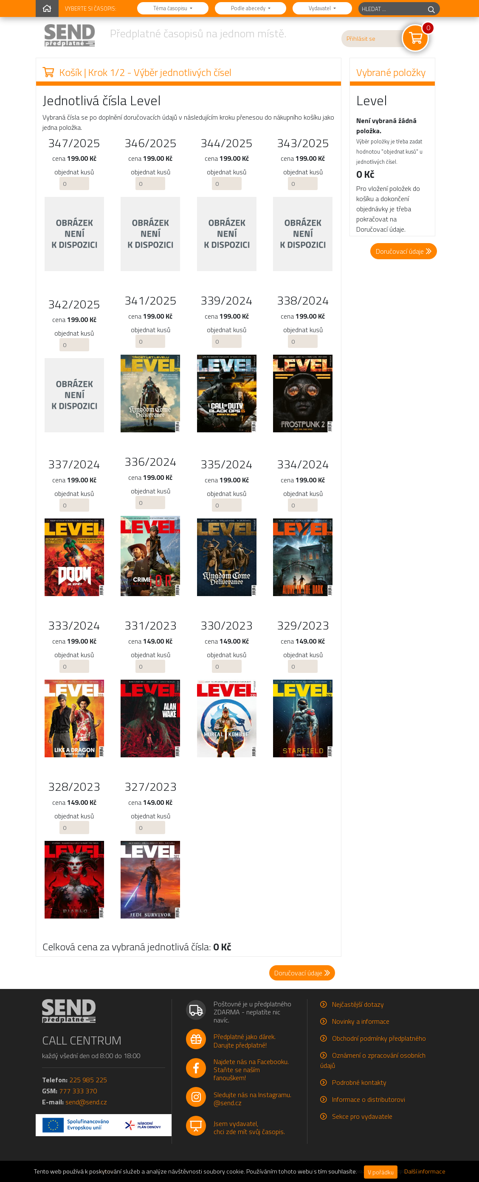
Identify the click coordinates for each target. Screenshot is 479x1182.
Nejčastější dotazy (358, 1004)
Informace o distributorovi (368, 1099)
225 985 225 (88, 1080)
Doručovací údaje (403, 251)
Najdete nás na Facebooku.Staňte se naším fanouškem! (251, 1069)
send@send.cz (86, 1102)
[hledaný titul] (390, 8)
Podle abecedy (249, 8)
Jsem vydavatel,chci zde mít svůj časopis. (249, 1127)
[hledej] (431, 8)
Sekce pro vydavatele (362, 1116)
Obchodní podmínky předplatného (379, 1038)
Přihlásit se (361, 38)
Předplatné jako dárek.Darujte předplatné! (245, 1040)
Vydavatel (320, 8)
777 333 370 (78, 1091)
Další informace (424, 1171)
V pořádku (381, 1172)
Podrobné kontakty (359, 1082)
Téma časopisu (171, 8)
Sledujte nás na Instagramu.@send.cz (252, 1099)
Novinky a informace (360, 1021)
